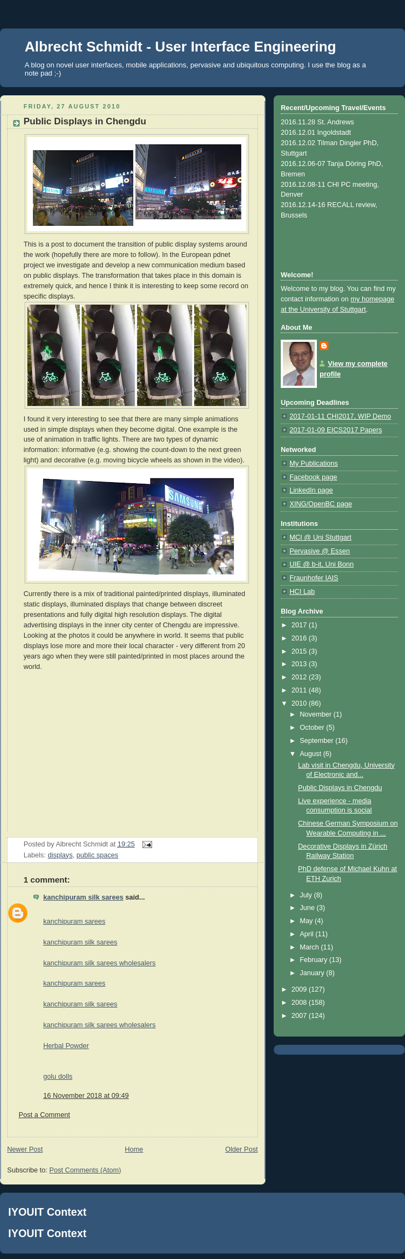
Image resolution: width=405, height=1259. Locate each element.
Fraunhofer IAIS (314, 578)
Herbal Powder (66, 1046)
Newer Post (25, 1149)
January (313, 973)
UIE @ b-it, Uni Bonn (322, 564)
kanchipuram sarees (74, 921)
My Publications (314, 463)
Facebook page (313, 477)
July (307, 895)
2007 (300, 1016)
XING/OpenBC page (321, 504)
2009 (300, 989)
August (311, 754)
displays (60, 855)
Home (134, 1149)
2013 (300, 664)
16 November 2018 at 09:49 (86, 1096)
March (310, 947)
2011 (300, 690)
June (308, 908)
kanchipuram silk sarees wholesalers (99, 963)
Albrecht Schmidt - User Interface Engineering (180, 46)
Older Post (241, 1149)
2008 (300, 1002)
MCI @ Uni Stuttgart (320, 537)
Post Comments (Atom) (85, 1170)
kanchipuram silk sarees (83, 897)
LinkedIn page (311, 490)
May (307, 921)
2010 (300, 703)
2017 (300, 625)
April (308, 934)
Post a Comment (44, 1115)
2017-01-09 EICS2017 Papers (336, 430)
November (317, 714)
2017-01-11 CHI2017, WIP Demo (340, 416)
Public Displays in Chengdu (340, 788)
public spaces (97, 855)
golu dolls (57, 1076)
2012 (300, 677)
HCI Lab (302, 592)
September (317, 741)
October (313, 727)
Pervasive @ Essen (320, 551)
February (314, 960)
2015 (300, 651)
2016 (300, 638)
